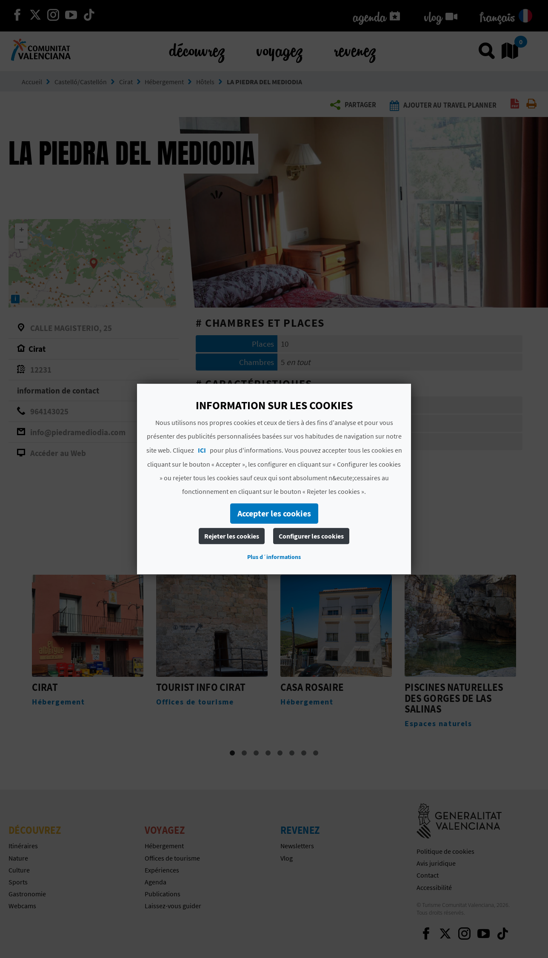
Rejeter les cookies (231, 536)
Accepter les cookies (274, 513)
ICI (202, 450)
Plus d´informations (274, 557)
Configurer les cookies (311, 536)
